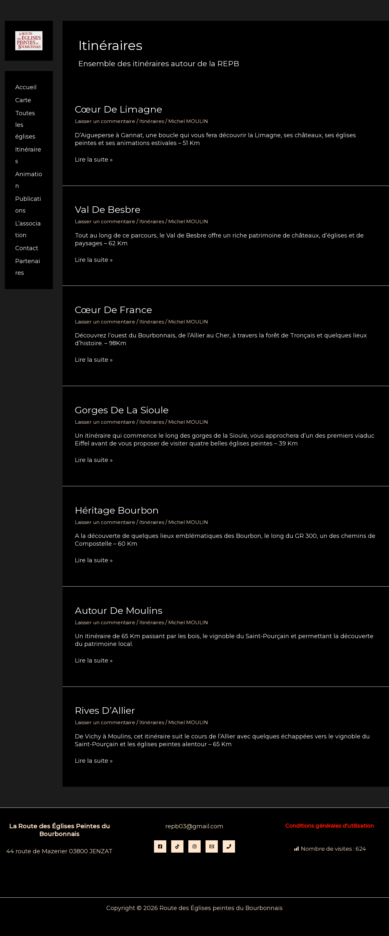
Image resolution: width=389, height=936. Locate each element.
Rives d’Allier (105, 710)
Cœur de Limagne (120, 109)
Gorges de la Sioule (123, 410)
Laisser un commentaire (106, 121)
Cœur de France (115, 309)
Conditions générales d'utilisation (329, 825)
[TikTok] (177, 846)
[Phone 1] (229, 846)
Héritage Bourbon (118, 510)
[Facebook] (160, 846)
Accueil (26, 87)
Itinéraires (153, 121)
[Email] (212, 846)
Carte (23, 100)
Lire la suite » (94, 160)
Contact (26, 248)
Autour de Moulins (120, 610)
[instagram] (194, 846)
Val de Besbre (108, 209)
